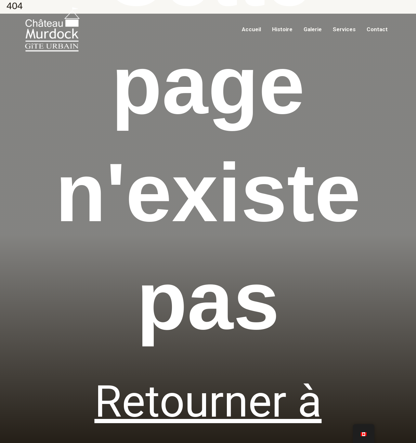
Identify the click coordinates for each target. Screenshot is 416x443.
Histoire (282, 29)
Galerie (313, 29)
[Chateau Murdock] (52, 29)
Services (344, 29)
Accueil (251, 29)
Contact (377, 29)
